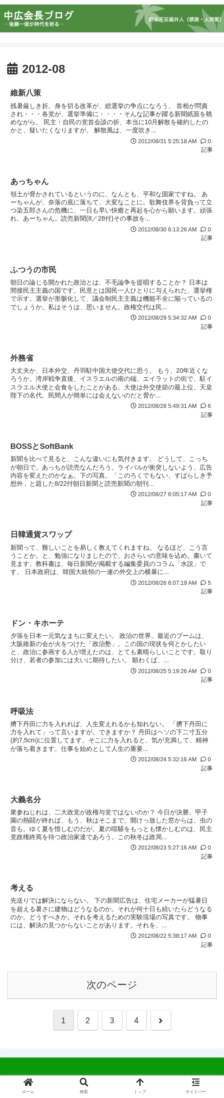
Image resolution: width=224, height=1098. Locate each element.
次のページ (112, 984)
